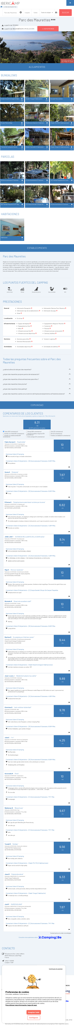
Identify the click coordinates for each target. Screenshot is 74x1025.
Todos (11, 431)
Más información (50, 416)
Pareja (34, 431)
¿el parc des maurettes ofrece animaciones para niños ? (37, 379)
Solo (57, 431)
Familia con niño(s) (14, 433)
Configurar (33, 1017)
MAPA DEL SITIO (67, 1020)
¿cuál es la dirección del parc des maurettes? (37, 369)
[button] (31, 308)
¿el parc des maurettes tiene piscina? (37, 384)
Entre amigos (36, 437)
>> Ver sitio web (48, 29)
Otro (56, 433)
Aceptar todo (33, 1012)
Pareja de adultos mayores (35, 434)
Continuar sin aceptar (56, 969)
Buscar (65, 12)
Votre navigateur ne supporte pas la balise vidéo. (34, 979)
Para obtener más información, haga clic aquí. (21, 1005)
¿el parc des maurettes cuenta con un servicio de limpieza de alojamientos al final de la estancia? (37, 394)
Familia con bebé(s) (60, 435)
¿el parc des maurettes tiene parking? (37, 389)
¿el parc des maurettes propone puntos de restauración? (37, 374)
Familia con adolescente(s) (12, 436)
